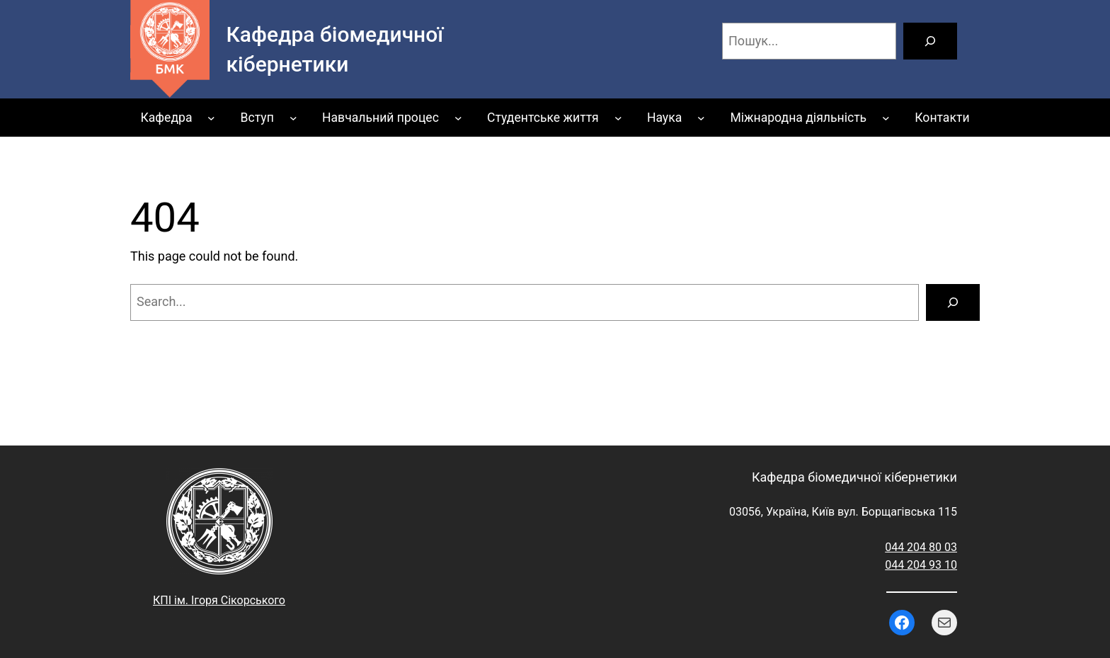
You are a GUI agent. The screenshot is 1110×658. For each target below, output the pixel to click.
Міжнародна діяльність (798, 117)
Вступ (257, 117)
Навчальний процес (380, 117)
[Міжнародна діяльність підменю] (886, 118)
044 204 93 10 (921, 565)
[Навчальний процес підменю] (458, 118)
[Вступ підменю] (293, 118)
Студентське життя (543, 117)
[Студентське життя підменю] (618, 118)
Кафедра (166, 117)
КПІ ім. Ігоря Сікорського (219, 600)
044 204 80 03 (921, 547)
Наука (664, 117)
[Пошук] (930, 41)
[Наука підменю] (701, 118)
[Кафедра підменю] (211, 118)
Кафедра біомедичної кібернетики (854, 477)
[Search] (953, 302)
